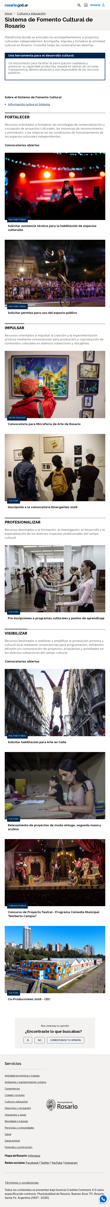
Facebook (32, 1163)
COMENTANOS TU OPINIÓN (65, 1040)
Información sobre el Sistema (29, 104)
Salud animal (12, 1140)
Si (28, 1040)
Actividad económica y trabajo (22, 1075)
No (39, 1040)
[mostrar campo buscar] (79, 5)
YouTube (57, 1163)
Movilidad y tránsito (16, 1121)
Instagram (70, 1163)
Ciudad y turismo (15, 1095)
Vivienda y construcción (18, 1147)
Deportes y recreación (18, 1108)
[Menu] (85, 5)
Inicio (8, 13)
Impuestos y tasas (15, 1114)
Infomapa (34, 1155)
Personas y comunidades (19, 1127)
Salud (8, 1134)
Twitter (45, 1163)
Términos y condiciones (22, 1183)
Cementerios (12, 1088)
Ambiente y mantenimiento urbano (25, 1082)
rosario (16, 5)
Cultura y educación (16, 1101)
